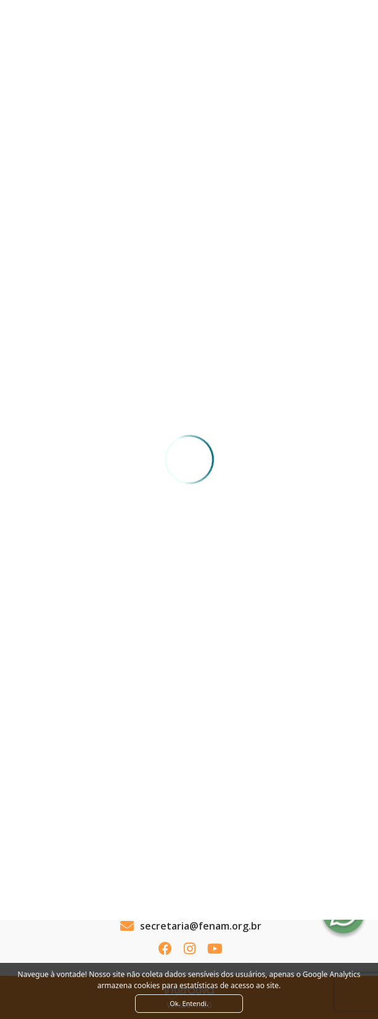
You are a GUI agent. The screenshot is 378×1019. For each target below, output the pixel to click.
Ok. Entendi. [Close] (189, 1003)
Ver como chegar (189, 876)
